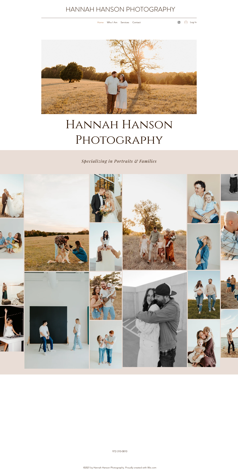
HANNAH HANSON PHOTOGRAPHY (120, 9)
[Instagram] (179, 22)
